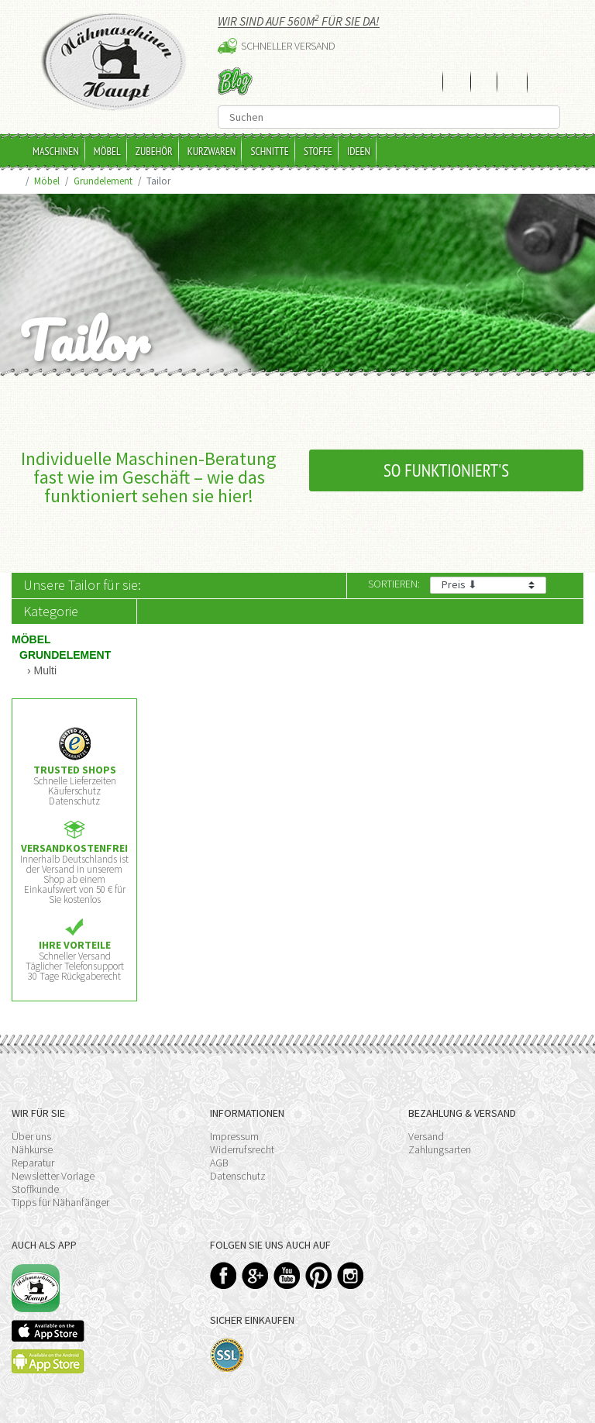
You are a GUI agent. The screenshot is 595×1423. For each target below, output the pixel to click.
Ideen (358, 151)
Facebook (223, 1275)
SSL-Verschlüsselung (227, 1355)
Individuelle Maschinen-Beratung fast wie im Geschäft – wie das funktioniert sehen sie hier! (149, 477)
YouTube (287, 1275)
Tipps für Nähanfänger (60, 1202)
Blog (235, 81)
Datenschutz (238, 1176)
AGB (219, 1163)
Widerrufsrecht (242, 1149)
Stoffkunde (35, 1189)
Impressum (234, 1136)
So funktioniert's (446, 470)
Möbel (107, 151)
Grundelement (103, 180)
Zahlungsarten (439, 1149)
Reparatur (33, 1163)
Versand (426, 1136)
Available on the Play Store (48, 1361)
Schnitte (269, 151)
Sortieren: (394, 584)
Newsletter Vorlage (53, 1176)
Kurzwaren (211, 151)
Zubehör (154, 151)
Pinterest (318, 1275)
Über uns (31, 1136)
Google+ (255, 1275)
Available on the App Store (48, 1331)
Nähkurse (32, 1149)
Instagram (350, 1275)
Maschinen (56, 151)
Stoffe (318, 151)
